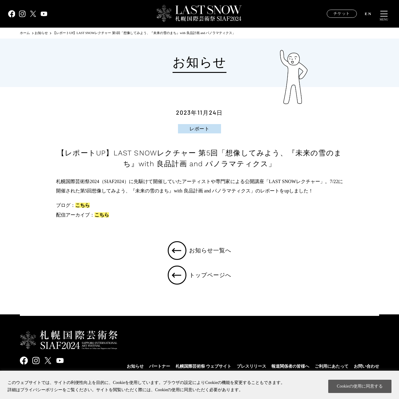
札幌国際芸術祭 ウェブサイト (204, 366)
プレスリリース (251, 366)
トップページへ (211, 276)
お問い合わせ (366, 366)
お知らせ (135, 366)
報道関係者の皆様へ (290, 366)
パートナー (159, 366)
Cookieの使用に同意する (360, 386)
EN (368, 14)
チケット (341, 13)
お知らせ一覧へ (211, 250)
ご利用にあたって (331, 366)
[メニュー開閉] (384, 14)
